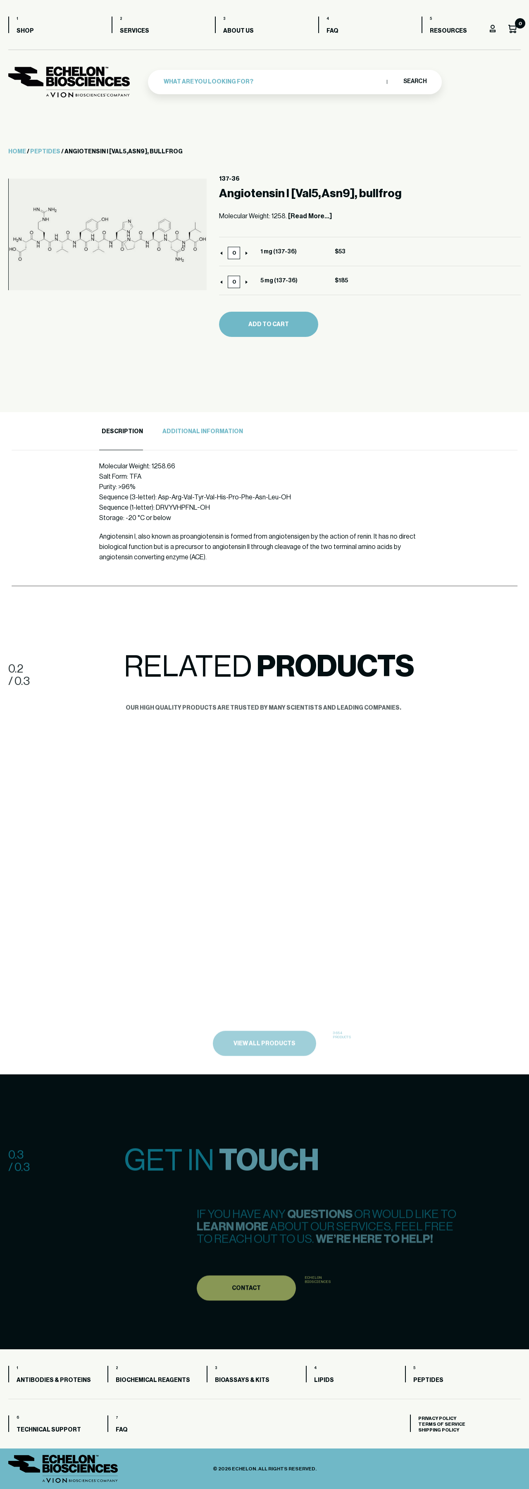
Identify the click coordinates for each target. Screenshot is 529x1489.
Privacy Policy (437, 1418)
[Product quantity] (234, 253)
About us (238, 31)
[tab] (121, 431)
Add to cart (268, 324)
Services (134, 31)
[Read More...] (310, 216)
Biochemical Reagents (153, 1380)
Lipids (324, 1380)
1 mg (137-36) (278, 252)
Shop (25, 31)
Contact (246, 1302)
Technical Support (49, 1430)
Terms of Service (441, 1424)
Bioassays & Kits (242, 1380)
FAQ (332, 31)
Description (122, 431)
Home (17, 152)
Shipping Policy (438, 1430)
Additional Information (202, 431)
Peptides (45, 152)
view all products (264, 1058)
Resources (448, 31)
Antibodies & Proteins (54, 1380)
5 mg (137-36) (279, 281)
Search (414, 81)
